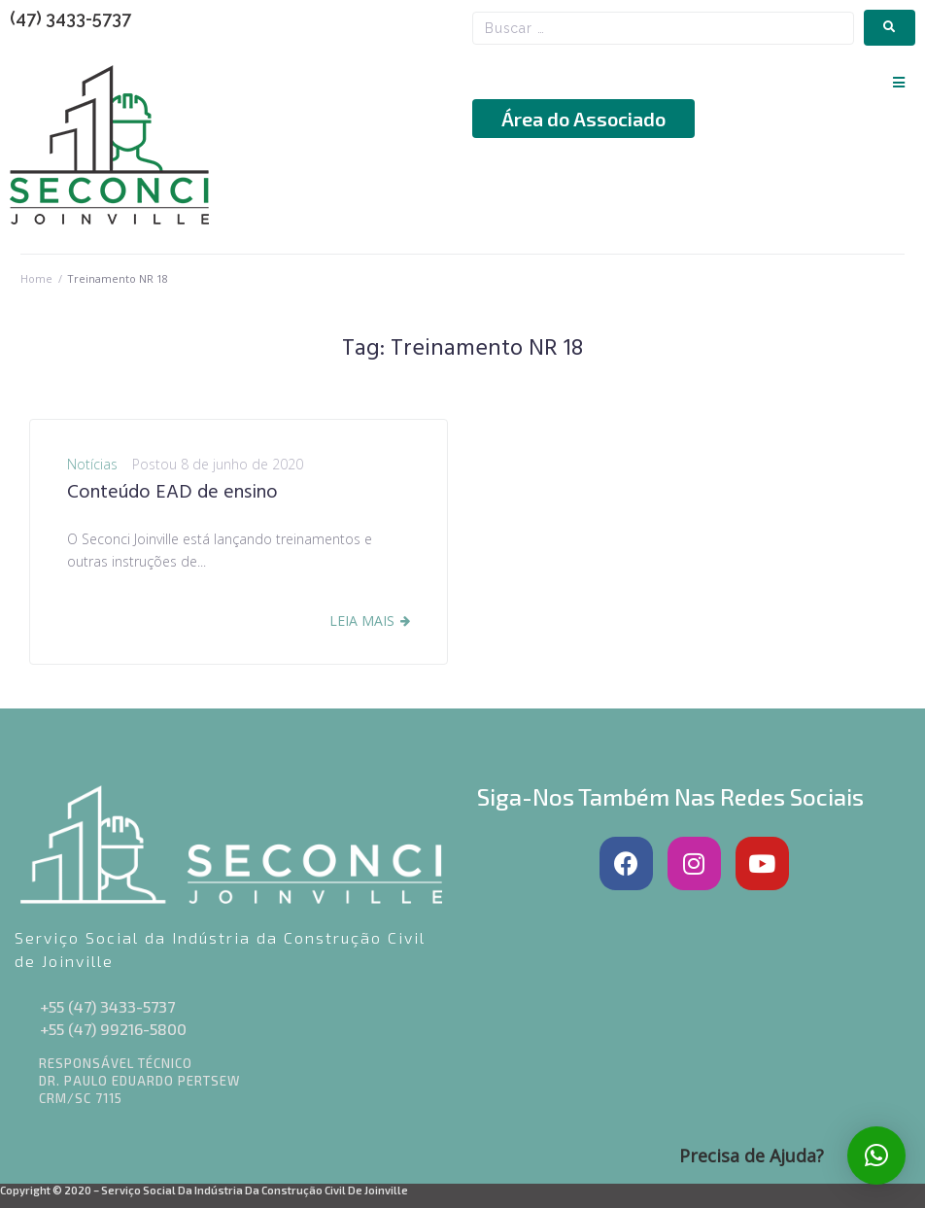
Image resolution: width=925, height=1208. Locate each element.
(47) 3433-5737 (70, 18)
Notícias (92, 464)
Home (36, 278)
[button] (898, 82)
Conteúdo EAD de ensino (172, 492)
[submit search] (889, 28)
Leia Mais (361, 620)
